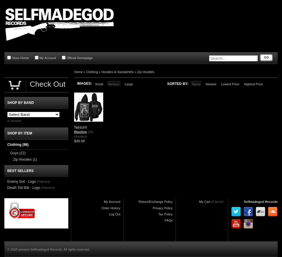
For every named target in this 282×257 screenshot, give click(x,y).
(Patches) (43, 181)
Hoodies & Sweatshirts (117, 72)
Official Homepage (77, 58)
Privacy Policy (163, 208)
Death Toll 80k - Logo (23, 188)
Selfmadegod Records (261, 201)
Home (78, 72)
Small (99, 84)
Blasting (80, 132)
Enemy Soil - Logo (21, 182)
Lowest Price (230, 84)
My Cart (204, 201)
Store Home (18, 58)
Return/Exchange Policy (156, 201)
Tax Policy (165, 214)
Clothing (92, 72)
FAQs (169, 220)
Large (129, 84)
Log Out (114, 214)
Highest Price (253, 84)
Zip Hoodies (145, 72)
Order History (110, 208)
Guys (18, 153)
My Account (45, 58)
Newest (211, 84)
